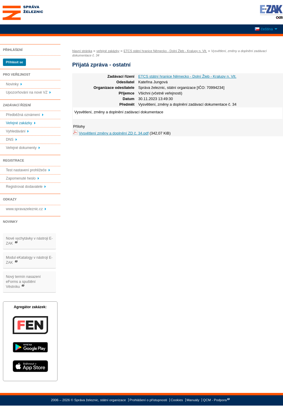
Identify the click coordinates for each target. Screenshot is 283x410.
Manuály (193, 400)
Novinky (12, 84)
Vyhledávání (15, 131)
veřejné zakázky (107, 51)
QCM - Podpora (215, 400)
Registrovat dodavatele (24, 187)
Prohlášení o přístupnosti (148, 400)
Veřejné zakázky (19, 123)
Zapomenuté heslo (21, 178)
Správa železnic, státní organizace (33, 12)
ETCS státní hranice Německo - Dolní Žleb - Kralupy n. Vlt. (165, 51)
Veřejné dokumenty (21, 148)
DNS (10, 139)
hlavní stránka (82, 51)
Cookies (177, 400)
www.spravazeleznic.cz (24, 209)
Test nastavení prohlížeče (26, 170)
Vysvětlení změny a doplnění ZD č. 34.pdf (114, 133)
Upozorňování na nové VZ (26, 92)
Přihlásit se (14, 62)
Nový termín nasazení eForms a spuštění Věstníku (23, 282)
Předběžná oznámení (23, 115)
